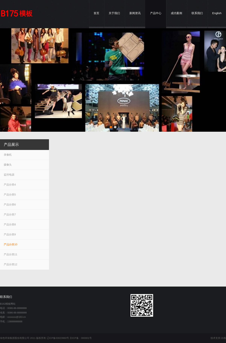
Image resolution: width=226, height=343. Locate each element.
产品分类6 (10, 204)
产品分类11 (10, 254)
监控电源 (9, 174)
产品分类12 (10, 264)
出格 (223, 338)
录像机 (8, 154)
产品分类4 (10, 184)
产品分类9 (10, 234)
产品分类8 (10, 224)
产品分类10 (10, 244)
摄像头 (8, 164)
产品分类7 (10, 214)
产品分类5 (10, 194)
